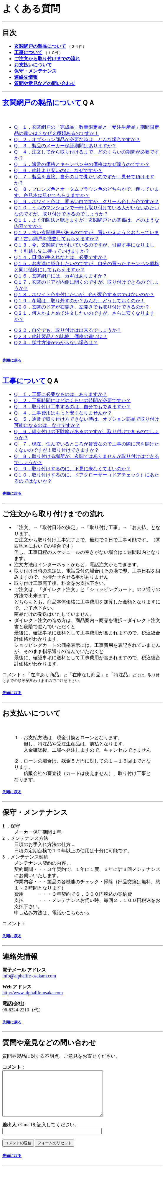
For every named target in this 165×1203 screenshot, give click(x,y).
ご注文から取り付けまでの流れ (53, 514)
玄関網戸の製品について (42, 103)
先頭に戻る (12, 360)
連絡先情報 (20, 956)
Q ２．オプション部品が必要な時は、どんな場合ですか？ (77, 139)
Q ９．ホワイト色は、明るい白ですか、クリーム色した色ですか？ (86, 201)
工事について (24, 381)
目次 (9, 33)
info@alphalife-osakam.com (29, 975)
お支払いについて (31, 713)
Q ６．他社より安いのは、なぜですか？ (58, 170)
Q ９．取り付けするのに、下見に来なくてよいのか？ (72, 468)
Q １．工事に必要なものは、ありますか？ (60, 394)
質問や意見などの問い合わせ (49, 1043)
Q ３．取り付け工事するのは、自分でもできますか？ (72, 406)
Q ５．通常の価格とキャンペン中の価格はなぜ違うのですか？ (82, 164)
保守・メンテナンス (35, 812)
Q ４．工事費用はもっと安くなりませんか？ (63, 412)
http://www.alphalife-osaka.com (32, 992)
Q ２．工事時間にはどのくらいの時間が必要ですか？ (72, 400)
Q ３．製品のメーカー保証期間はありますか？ (65, 145)
